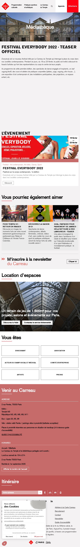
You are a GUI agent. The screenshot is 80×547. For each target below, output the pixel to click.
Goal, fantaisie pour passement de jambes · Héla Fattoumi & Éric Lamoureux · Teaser (65, 228)
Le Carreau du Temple (44, 6)
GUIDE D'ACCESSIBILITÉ (12, 435)
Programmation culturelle (16, 6)
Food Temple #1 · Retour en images (12, 225)
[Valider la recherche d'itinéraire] (40, 492)
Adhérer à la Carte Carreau (65, 507)
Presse (59, 375)
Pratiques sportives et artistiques (30, 6)
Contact (58, 515)
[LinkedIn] (51, 501)
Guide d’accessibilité (62, 522)
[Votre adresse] (20, 492)
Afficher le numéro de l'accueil (15, 469)
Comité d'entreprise (59, 363)
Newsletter (59, 518)
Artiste (20, 375)
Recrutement (60, 511)
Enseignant (20, 351)
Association (59, 351)
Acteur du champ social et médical (20, 363)
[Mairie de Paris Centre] (43, 542)
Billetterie (72, 6)
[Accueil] (31, 542)
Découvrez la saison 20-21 (38, 225)
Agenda (61, 6)
